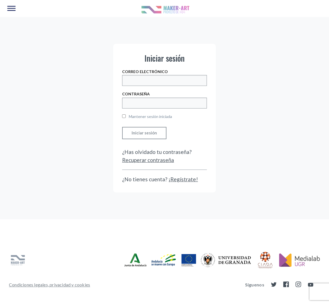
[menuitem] (49, 285)
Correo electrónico (145, 71)
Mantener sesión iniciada (147, 116)
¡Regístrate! (183, 179)
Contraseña (136, 93)
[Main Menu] (11, 8)
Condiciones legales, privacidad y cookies (49, 284)
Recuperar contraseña (148, 160)
